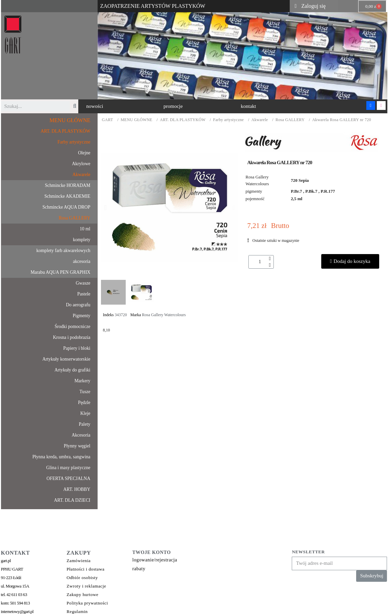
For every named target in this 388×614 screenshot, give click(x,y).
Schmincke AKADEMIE (67, 196)
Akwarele (259, 120)
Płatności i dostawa (86, 569)
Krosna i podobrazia (71, 337)
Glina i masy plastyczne (68, 467)
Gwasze (83, 283)
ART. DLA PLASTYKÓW (183, 120)
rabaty (139, 568)
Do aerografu (78, 304)
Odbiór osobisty (82, 577)
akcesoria (81, 261)
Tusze (85, 391)
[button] (94, 106)
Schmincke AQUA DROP (66, 207)
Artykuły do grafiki (72, 369)
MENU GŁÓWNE (136, 120)
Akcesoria (81, 435)
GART (107, 120)
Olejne (84, 152)
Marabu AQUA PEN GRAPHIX (60, 272)
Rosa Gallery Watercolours (164, 314)
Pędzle (84, 402)
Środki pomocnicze (72, 326)
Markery (82, 380)
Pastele (83, 293)
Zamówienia (79, 560)
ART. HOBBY (76, 489)
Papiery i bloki (76, 348)
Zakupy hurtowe (83, 594)
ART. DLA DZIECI (72, 500)
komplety (81, 239)
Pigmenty (81, 315)
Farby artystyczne (228, 120)
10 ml (85, 228)
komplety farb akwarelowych (63, 250)
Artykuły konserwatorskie (66, 359)
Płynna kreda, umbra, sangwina (61, 456)
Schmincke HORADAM (67, 185)
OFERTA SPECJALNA (68, 478)
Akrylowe (81, 163)
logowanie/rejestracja (154, 559)
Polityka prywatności (87, 603)
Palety (84, 424)
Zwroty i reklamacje (86, 586)
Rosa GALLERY (290, 120)
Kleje (85, 413)
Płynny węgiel (77, 445)
